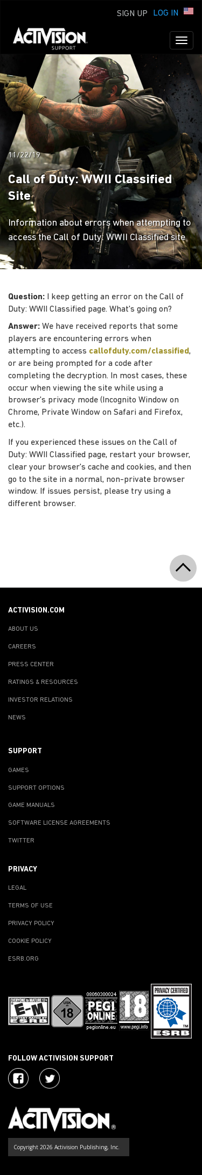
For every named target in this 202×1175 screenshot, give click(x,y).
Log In (165, 13)
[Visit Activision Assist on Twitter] (49, 1078)
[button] (188, 12)
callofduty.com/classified (139, 351)
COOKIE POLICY (30, 941)
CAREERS (22, 647)
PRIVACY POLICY (31, 923)
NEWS (17, 718)
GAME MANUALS (31, 805)
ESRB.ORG (23, 959)
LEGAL (17, 888)
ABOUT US (23, 629)
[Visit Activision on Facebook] (18, 1078)
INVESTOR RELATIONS (40, 700)
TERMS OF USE (30, 906)
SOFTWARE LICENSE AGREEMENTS (59, 823)
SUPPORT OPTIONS (36, 788)
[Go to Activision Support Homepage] (56, 40)
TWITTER (21, 841)
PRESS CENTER (31, 664)
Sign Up (132, 14)
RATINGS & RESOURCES (43, 682)
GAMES (18, 770)
